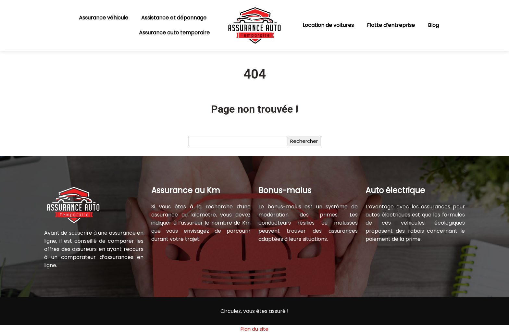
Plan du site (254, 329)
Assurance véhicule (103, 17)
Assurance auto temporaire (174, 32)
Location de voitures (328, 25)
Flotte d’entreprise (391, 25)
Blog (433, 25)
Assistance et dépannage (173, 17)
